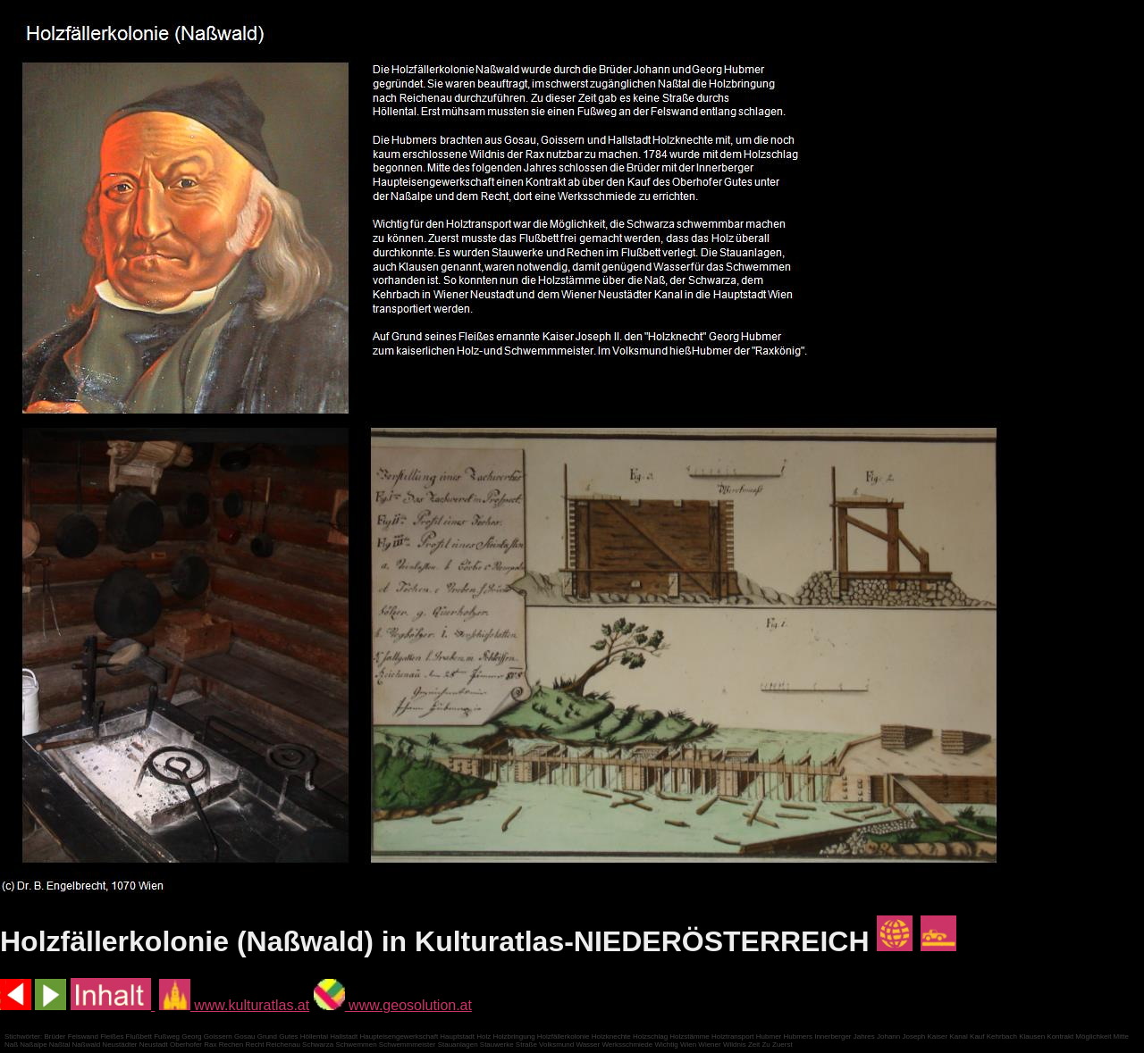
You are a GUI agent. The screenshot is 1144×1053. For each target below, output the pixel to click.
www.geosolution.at (393, 1005)
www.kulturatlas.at (234, 1005)
